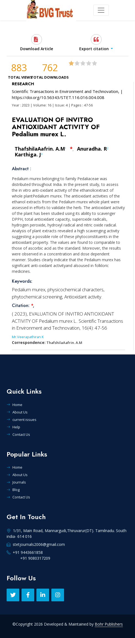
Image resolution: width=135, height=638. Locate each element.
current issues (21, 419)
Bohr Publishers (109, 624)
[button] (96, 42)
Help (13, 427)
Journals (16, 482)
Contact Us (18, 434)
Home (14, 404)
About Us (17, 412)
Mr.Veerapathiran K (28, 336)
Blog (13, 489)
